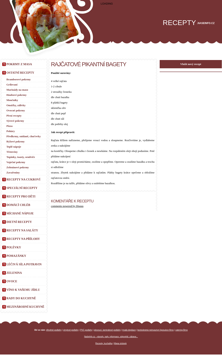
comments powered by (67, 206)
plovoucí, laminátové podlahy (107, 330)
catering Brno (181, 330)
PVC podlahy (86, 330)
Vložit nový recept (190, 64)
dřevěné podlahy (54, 330)
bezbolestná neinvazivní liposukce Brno (156, 330)
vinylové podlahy (70, 330)
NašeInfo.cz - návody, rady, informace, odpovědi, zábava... (111, 336)
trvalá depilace (129, 330)
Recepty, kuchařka (103, 343)
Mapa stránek (120, 343)
